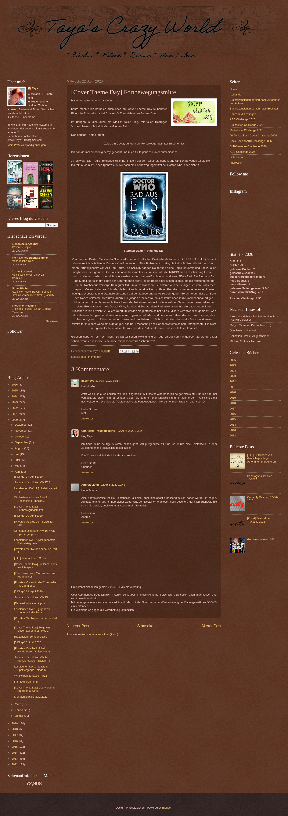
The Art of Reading (24, 305)
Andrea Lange (90, 484)
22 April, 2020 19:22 (130, 430)
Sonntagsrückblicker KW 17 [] (32, 482)
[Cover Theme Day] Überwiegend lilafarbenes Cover (34, 689)
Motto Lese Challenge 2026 (246, 130)
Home (233, 89)
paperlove (87, 380)
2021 (15, 414)
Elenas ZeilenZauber (25, 243)
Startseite (145, 626)
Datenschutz (237, 157)
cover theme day (91, 356)
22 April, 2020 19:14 (108, 380)
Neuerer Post (78, 626)
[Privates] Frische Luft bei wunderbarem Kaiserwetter (32, 650)
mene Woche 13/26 (23, 260)
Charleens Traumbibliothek (98, 430)
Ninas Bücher (20, 288)
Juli (17, 454)
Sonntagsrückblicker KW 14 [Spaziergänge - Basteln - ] (32, 659)
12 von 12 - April (21, 247)
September (22, 442)
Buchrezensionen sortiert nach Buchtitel (254, 108)
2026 (15, 384)
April (18, 471)
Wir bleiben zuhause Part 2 (30, 675)
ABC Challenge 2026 (242, 119)
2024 (15, 396)
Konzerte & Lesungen (243, 114)
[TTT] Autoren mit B (26, 681)
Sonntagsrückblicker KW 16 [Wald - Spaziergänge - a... (35, 532)
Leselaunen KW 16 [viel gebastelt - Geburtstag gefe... (35, 541)
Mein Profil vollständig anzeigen (26, 145)
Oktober (20, 436)
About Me (235, 94)
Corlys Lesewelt (22, 271)
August (19, 448)
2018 (15, 729)
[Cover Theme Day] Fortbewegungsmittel (28, 508)
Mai (17, 465)
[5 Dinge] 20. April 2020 (28, 515)
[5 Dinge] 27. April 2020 (28, 476)
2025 (15, 390)
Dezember (21, 424)
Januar (19, 715)
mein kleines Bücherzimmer (30, 257)
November (21, 430)
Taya (35, 88)
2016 (15, 741)
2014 (15, 752)
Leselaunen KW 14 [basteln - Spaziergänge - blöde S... (31, 668)
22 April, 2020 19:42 (113, 484)
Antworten (87, 418)
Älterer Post (211, 626)
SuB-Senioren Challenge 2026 (248, 146)
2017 (15, 735)
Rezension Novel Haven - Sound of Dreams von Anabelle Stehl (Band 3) (33, 293)
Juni (18, 459)
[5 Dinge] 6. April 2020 (27, 642)
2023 (15, 402)
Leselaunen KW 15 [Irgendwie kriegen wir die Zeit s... (32, 610)
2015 (15, 746)
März (18, 704)
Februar (20, 710)
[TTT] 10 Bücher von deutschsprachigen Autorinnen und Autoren (261, 458)
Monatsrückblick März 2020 (30, 696)
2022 (15, 408)
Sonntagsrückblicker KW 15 (31, 597)
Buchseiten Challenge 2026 (246, 124)
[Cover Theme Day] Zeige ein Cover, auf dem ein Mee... (32, 629)
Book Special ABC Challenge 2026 (251, 141)
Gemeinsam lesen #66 (260, 539)
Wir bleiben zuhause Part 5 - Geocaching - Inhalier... (31, 499)
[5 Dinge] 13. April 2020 (28, 591)
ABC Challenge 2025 (242, 151)
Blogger (167, 807)
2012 (15, 764)
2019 (15, 723)
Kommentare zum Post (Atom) (99, 634)
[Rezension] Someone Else (30, 636)
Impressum (236, 162)
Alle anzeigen (52, 321)
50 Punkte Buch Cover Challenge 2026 (253, 135)
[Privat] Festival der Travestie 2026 (258, 520)
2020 (15, 419)
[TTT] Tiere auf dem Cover (30, 558)
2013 (15, 758)
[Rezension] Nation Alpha (29, 603)
